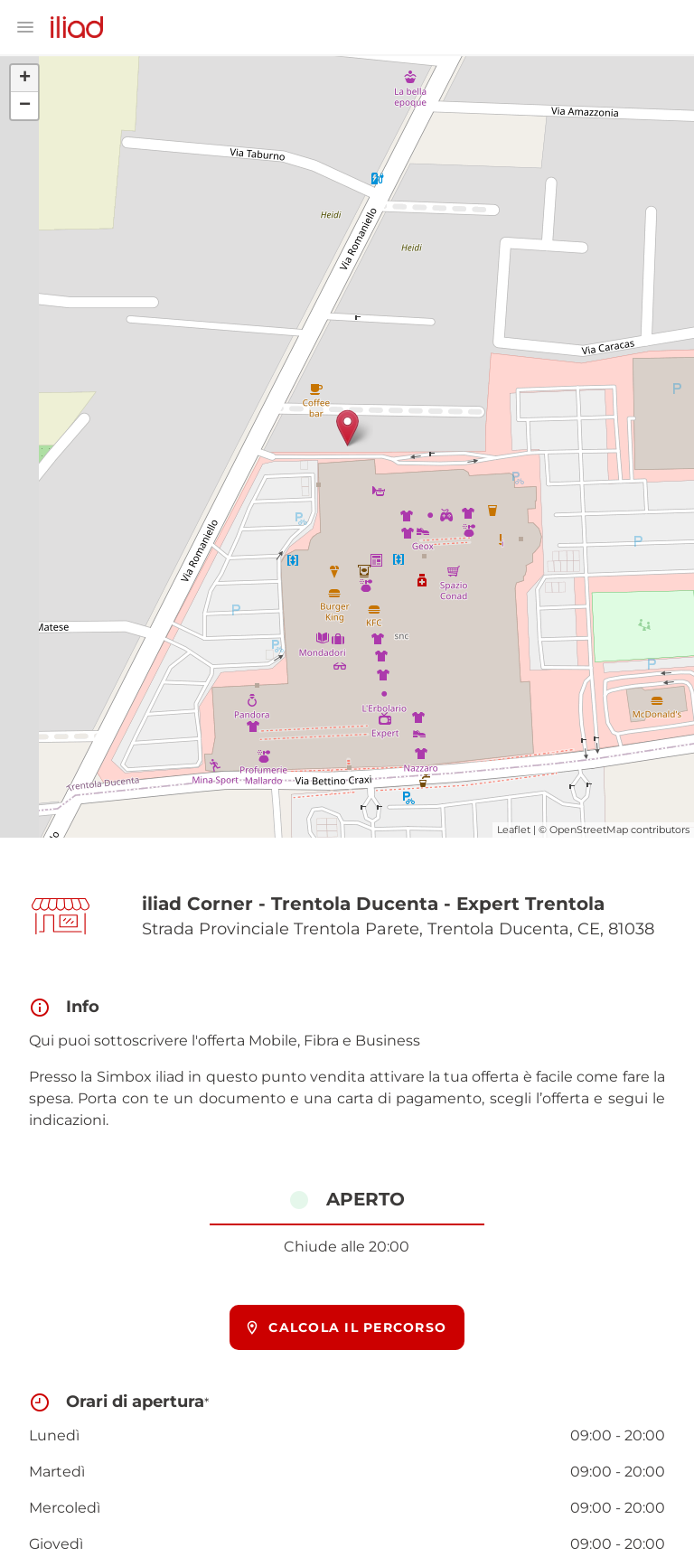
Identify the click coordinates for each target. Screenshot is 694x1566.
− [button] (25, 105)
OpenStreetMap (588, 829)
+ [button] (25, 78)
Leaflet (513, 829)
